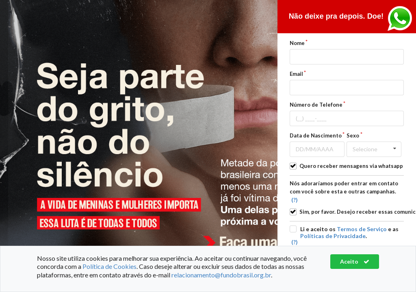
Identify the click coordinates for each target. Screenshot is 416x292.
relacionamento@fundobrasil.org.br (221, 275)
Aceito (354, 261)
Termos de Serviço (362, 228)
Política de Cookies (109, 266)
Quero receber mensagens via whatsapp (351, 166)
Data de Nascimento (316, 135)
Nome (297, 43)
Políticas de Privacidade (333, 235)
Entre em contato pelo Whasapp (400, 18)
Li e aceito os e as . (349, 232)
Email (296, 74)
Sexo (353, 135)
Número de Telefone (316, 104)
